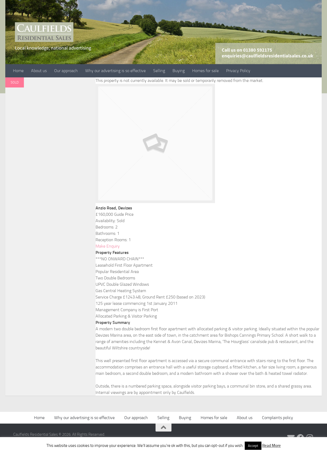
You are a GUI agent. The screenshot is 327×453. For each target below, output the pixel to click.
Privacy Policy (238, 70)
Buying (179, 70)
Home (18, 70)
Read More (271, 445)
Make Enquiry (108, 246)
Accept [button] (253, 446)
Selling (159, 70)
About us (39, 70)
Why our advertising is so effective (115, 70)
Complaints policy (277, 417)
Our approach (66, 70)
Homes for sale (205, 70)
